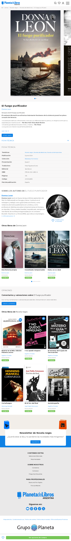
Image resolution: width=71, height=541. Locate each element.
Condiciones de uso (18, 519)
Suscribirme (35, 442)
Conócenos (35, 468)
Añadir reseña (7, 135)
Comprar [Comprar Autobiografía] (51, 411)
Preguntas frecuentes (35, 474)
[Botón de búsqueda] (55, 3)
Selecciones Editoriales (35, 456)
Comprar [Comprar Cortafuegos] (5, 411)
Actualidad (5, 275)
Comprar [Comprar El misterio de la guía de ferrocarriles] (51, 360)
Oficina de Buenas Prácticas (59, 519)
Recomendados (35, 459)
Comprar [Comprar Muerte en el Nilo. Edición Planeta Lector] (5, 360)
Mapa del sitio (7, 519)
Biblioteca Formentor (31, 159)
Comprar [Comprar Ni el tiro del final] (28, 411)
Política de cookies (30, 519)
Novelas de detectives (40, 152)
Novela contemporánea (54, 152)
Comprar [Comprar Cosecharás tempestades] (28, 277)
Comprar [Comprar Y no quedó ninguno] (28, 358)
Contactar (35, 471)
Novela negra (29, 152)
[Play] (20, 320)
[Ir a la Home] (2, 7)
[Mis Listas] (58, 3)
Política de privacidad (43, 519)
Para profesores (35, 485)
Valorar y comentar (9, 303)
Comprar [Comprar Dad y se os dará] (51, 277)
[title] (35, 495)
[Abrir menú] (67, 3)
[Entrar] (62, 3)
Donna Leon (7, 196)
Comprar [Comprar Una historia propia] (5, 277)
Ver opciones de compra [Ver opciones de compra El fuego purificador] (38, 537)
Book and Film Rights (35, 482)
